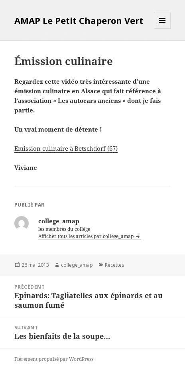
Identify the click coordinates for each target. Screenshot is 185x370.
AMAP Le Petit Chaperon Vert (78, 20)
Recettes (114, 265)
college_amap (77, 265)
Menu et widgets (162, 28)
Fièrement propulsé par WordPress (53, 359)
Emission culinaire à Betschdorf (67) (66, 148)
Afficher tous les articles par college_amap (86, 236)
